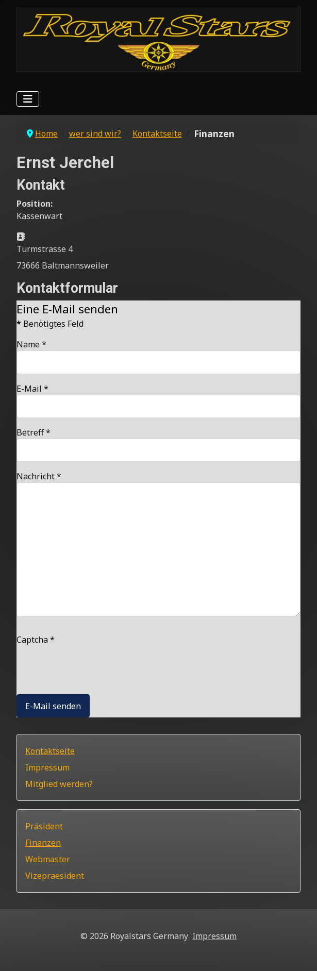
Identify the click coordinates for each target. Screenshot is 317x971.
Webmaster (47, 859)
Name (31, 344)
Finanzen (43, 842)
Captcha (35, 639)
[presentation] (94, 666)
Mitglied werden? (59, 784)
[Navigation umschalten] (27, 99)
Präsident (44, 826)
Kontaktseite (50, 751)
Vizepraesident (54, 875)
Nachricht (38, 476)
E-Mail (32, 388)
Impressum (47, 767)
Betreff (33, 432)
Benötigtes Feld (50, 323)
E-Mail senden (53, 706)
